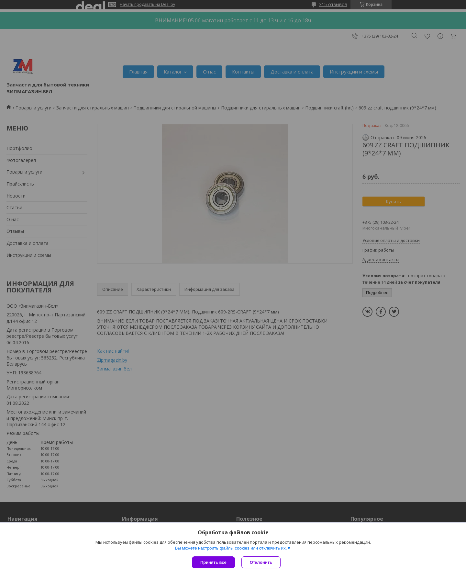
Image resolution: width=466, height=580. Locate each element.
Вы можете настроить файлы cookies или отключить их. (231, 548)
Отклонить (261, 562)
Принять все (213, 562)
